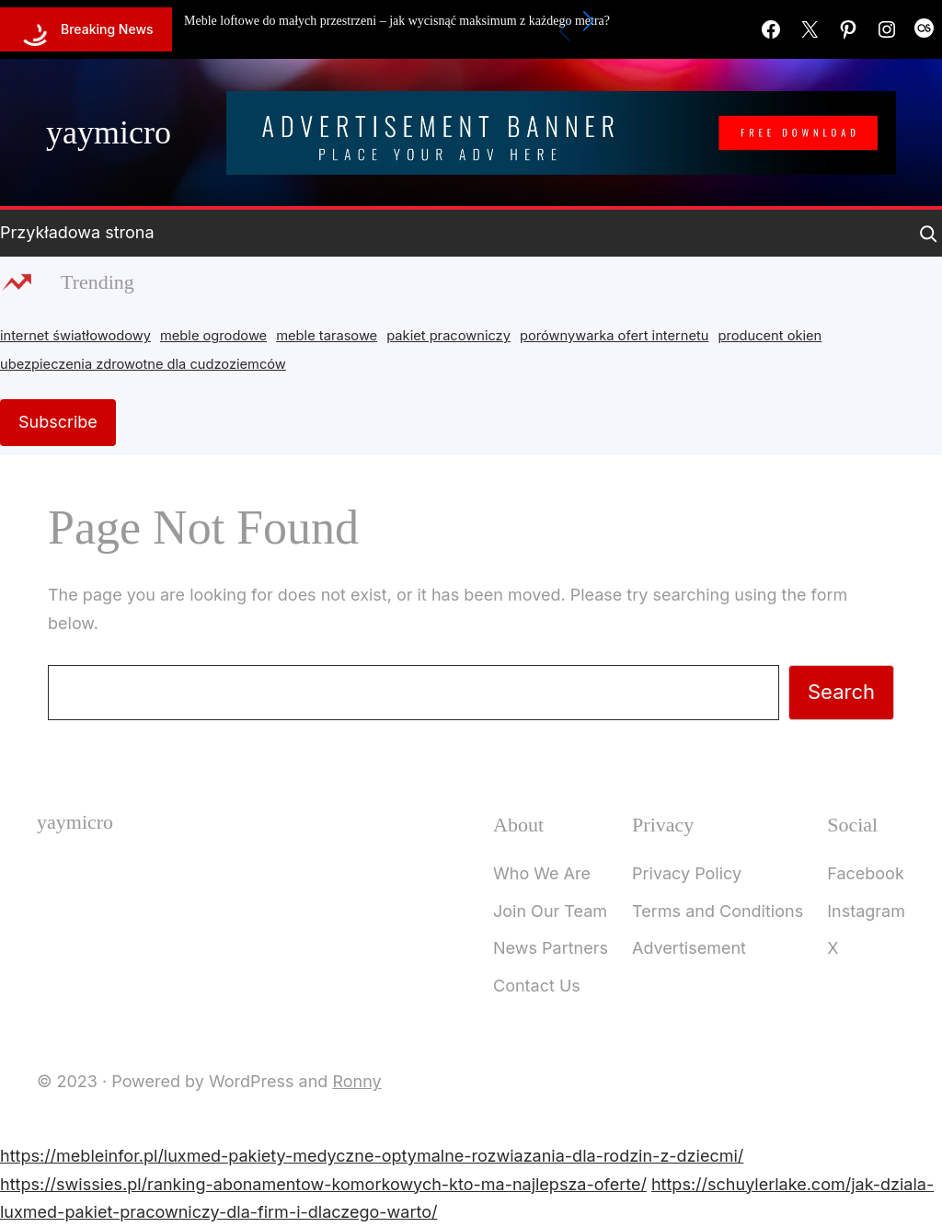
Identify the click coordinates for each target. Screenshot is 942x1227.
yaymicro (108, 132)
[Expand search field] (928, 233)
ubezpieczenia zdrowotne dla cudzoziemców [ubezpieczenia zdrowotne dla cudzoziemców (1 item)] (143, 364)
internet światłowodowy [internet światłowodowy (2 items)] (75, 335)
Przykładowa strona (77, 232)
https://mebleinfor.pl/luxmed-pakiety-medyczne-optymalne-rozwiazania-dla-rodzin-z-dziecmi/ (371, 1155)
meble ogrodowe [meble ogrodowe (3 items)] (213, 335)
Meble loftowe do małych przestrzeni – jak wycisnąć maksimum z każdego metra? (397, 21)
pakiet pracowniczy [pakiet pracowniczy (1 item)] (448, 335)
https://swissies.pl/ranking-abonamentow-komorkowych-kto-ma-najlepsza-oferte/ (323, 1184)
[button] (588, 21)
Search (841, 692)
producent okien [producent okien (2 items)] (770, 335)
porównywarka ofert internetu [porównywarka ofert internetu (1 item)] (614, 335)
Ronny (356, 1081)
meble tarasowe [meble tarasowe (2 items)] (326, 335)
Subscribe (58, 421)
